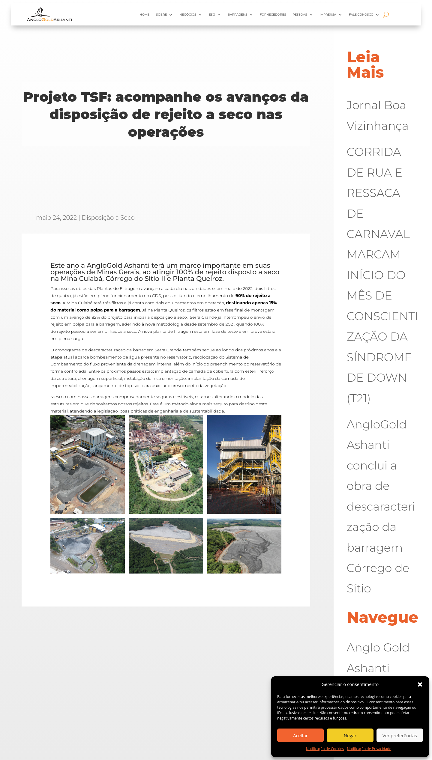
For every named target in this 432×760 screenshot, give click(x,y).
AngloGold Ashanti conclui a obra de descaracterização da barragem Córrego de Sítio (381, 506)
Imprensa (328, 14)
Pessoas (299, 14)
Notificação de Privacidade (369, 748)
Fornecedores (273, 14)
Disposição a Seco (108, 217)
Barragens (237, 14)
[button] (420, 684)
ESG (212, 14)
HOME (144, 14)
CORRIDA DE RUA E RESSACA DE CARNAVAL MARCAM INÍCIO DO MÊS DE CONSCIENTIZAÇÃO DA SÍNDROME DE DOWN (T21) (382, 275)
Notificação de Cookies (325, 748)
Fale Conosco (361, 14)
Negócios (187, 14)
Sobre (161, 14)
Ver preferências (399, 735)
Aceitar (300, 735)
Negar (350, 735)
